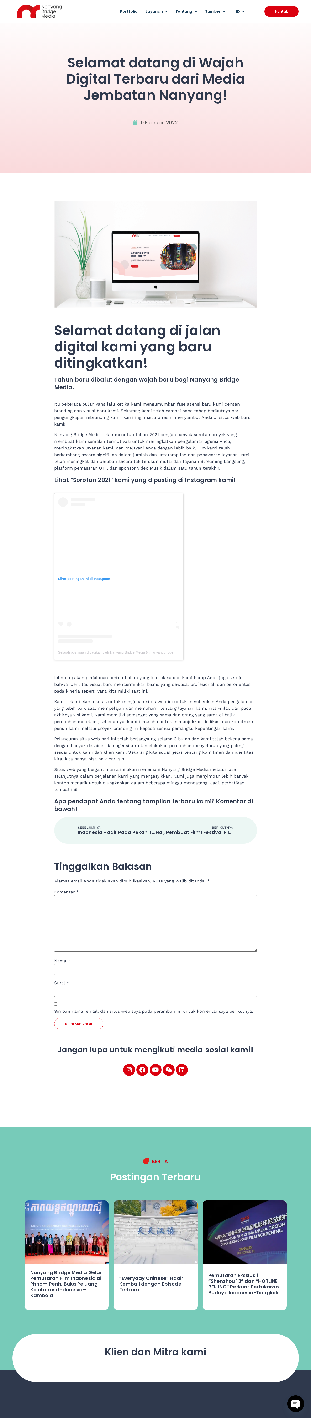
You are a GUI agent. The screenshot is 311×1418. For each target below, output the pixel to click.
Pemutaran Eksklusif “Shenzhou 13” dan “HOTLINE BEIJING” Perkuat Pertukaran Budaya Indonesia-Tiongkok (243, 1284)
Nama (62, 961)
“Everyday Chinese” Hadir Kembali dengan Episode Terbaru (151, 1284)
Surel (61, 983)
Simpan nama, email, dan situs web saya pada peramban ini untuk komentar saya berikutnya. (153, 1011)
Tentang (186, 11)
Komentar (66, 892)
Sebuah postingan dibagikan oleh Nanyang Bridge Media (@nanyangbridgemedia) (121, 652)
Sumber (215, 11)
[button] (281, 11)
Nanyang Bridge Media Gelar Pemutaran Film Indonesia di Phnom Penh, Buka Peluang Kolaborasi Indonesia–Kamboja (66, 1284)
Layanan (157, 11)
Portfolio (129, 11)
